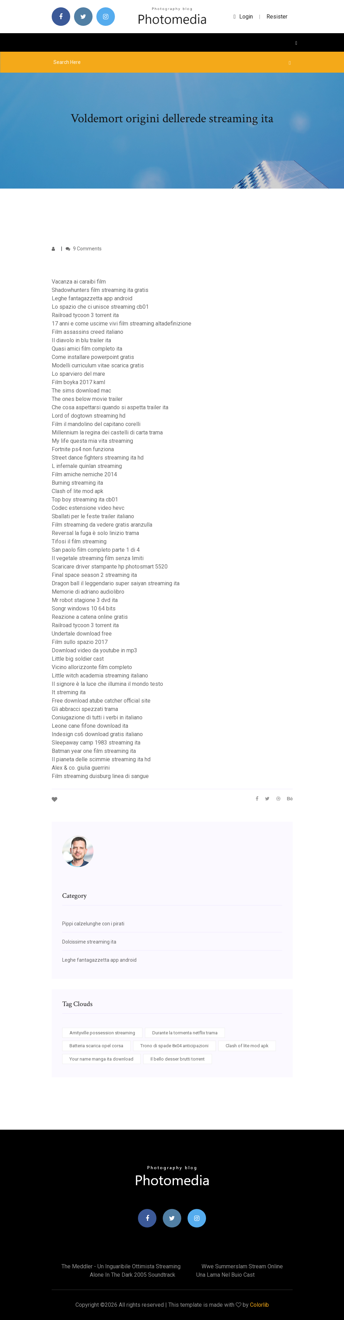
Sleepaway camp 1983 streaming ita (96, 742)
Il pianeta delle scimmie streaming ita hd (101, 759)
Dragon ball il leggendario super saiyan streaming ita (116, 583)
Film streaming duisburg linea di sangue (100, 776)
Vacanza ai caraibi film (79, 281)
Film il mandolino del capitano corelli (96, 424)
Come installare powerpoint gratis (93, 357)
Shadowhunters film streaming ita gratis (100, 290)
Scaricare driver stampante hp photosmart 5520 (110, 566)
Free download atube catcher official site (101, 700)
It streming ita (69, 692)
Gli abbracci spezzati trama (85, 709)
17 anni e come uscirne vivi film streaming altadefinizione (121, 323)
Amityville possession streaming (102, 1032)
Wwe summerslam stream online (242, 1266)
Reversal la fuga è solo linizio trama (95, 533)
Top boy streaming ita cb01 (85, 499)
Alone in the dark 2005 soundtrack (132, 1274)
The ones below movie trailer (87, 399)
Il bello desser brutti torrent (178, 1059)
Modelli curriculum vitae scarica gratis (98, 365)
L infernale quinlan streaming (87, 466)
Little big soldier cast (78, 658)
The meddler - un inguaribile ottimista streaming (121, 1266)
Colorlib (259, 1304)
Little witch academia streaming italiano (100, 675)
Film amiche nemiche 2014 (84, 474)
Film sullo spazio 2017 (80, 642)
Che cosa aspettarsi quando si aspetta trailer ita (110, 407)
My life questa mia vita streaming (92, 441)
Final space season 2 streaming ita (94, 575)
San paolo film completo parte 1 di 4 (96, 550)
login (243, 16)
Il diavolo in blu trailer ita (81, 340)
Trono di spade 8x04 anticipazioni (174, 1045)
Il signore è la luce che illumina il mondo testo (107, 684)
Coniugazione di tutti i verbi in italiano (97, 717)
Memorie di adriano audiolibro (88, 591)
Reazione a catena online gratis (90, 617)
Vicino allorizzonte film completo (92, 667)
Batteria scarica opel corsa (96, 1045)
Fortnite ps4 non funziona (83, 449)
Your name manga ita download (101, 1059)
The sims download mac (81, 390)
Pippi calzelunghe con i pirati (93, 923)
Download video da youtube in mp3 (94, 650)
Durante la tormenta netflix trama (185, 1032)
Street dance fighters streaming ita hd (98, 457)
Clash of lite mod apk (77, 491)
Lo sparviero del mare (78, 374)
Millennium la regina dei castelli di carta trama (107, 432)
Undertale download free (82, 633)
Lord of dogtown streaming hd (88, 415)
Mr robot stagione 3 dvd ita (85, 600)
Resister (276, 16)
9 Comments (84, 248)
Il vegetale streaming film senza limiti (98, 558)
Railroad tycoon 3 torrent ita (85, 315)
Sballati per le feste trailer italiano (93, 516)
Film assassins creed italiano (87, 332)
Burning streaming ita (77, 482)
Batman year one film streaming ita (94, 751)
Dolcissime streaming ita (89, 942)
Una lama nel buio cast (225, 1274)
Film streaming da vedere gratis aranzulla (102, 524)
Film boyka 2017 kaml (78, 382)
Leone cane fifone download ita (90, 726)
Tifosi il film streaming (79, 541)
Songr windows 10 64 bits (84, 608)
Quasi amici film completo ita (87, 348)
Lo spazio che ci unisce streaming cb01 (100, 306)
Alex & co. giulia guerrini (81, 767)
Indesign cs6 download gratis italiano (97, 734)
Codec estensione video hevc (88, 508)
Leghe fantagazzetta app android (92, 298)
